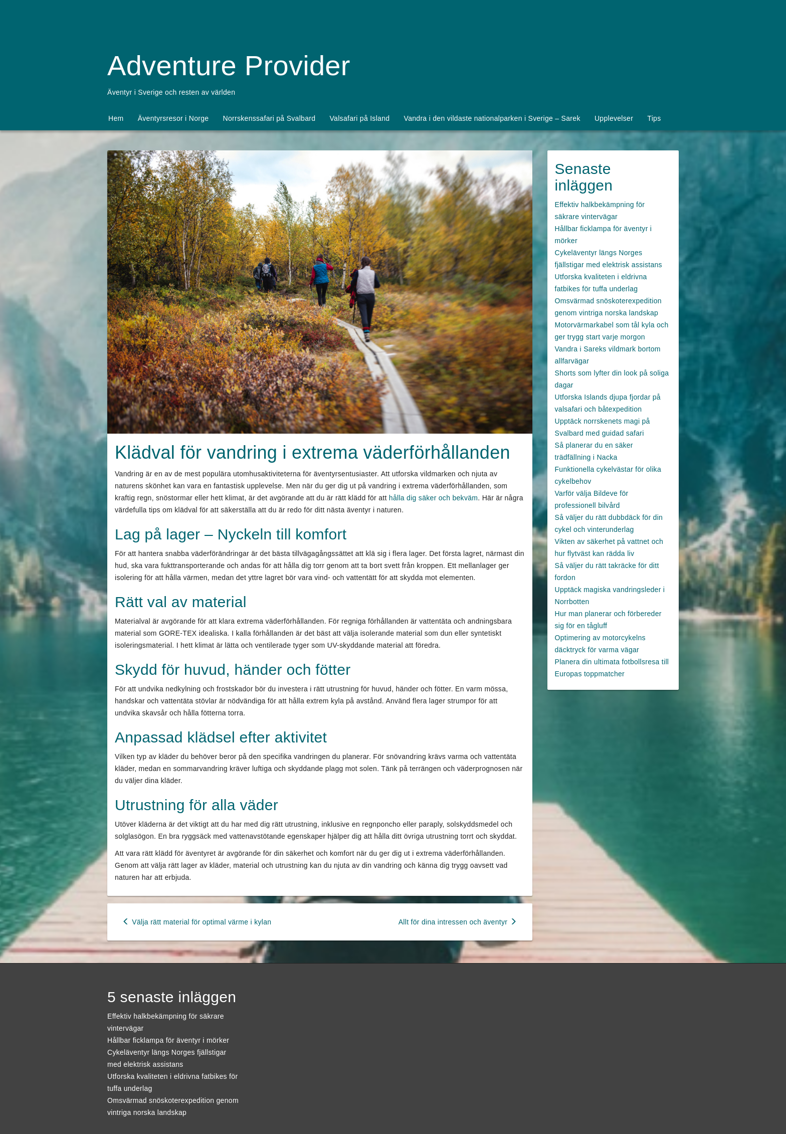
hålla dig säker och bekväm (433, 498)
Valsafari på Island (360, 118)
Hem (115, 118)
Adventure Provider (228, 65)
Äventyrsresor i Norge (173, 118)
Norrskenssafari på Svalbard (269, 118)
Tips (654, 118)
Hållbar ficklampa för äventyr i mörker (168, 1040)
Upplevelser (614, 118)
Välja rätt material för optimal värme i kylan (196, 922)
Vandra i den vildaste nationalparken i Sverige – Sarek (492, 118)
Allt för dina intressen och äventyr (458, 922)
